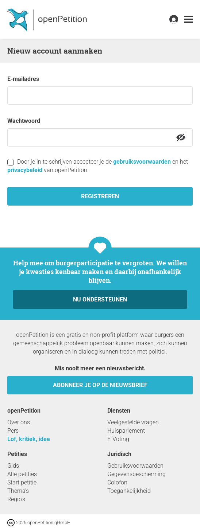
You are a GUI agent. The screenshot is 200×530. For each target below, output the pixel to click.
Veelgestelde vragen (133, 422)
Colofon (117, 482)
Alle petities (22, 474)
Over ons (18, 422)
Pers (13, 430)
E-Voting (118, 439)
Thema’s (18, 490)
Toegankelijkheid (129, 490)
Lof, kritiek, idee (28, 439)
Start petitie (21, 482)
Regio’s (16, 499)
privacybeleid (24, 170)
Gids (13, 465)
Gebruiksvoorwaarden (135, 465)
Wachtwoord (23, 120)
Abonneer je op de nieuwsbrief (100, 385)
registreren (100, 196)
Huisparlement (126, 430)
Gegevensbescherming (136, 474)
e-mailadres (23, 78)
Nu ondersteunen (100, 299)
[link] (188, 19)
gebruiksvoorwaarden (142, 161)
